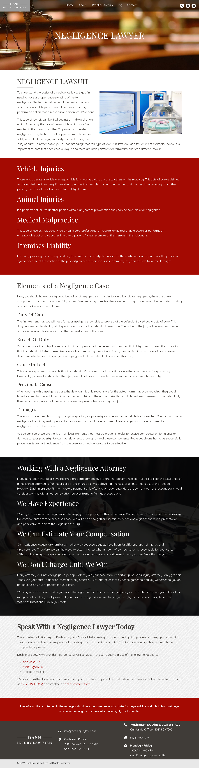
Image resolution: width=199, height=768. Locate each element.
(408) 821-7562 (162, 729)
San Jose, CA (31, 662)
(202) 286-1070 (170, 724)
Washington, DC (33, 667)
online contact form (77, 684)
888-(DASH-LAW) (32, 684)
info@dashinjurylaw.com (80, 731)
